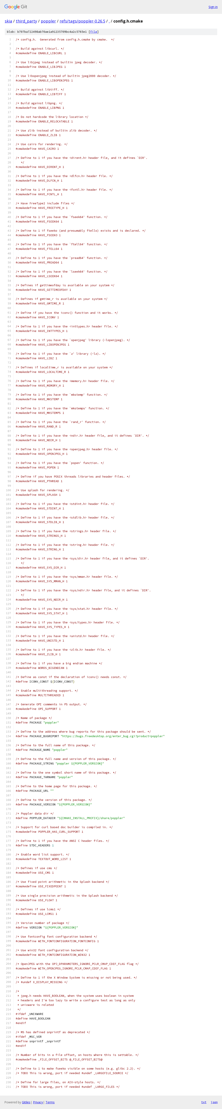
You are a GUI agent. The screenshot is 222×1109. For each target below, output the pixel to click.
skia (8, 21)
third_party (26, 21)
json (214, 1102)
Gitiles (26, 1102)
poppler (48, 21)
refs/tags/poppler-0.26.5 (82, 21)
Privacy (38, 1102)
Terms (50, 1102)
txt (203, 1102)
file (93, 32)
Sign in (213, 7)
